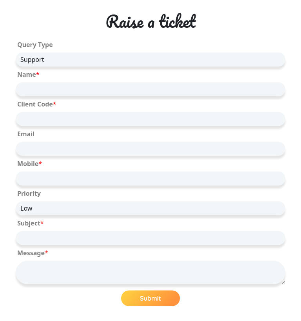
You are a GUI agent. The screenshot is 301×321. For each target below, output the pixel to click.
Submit (150, 298)
